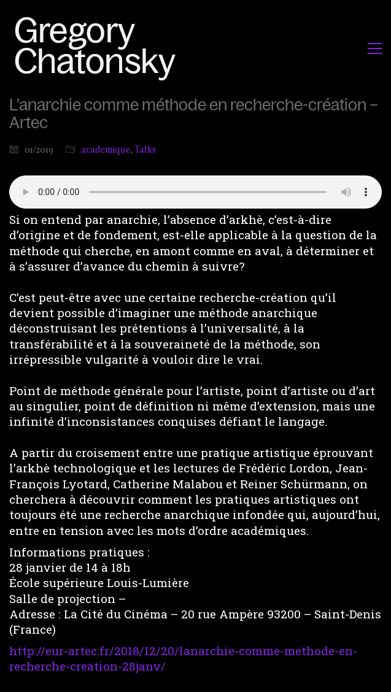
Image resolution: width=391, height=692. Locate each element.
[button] (375, 48)
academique (105, 149)
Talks (145, 149)
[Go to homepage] (98, 48)
